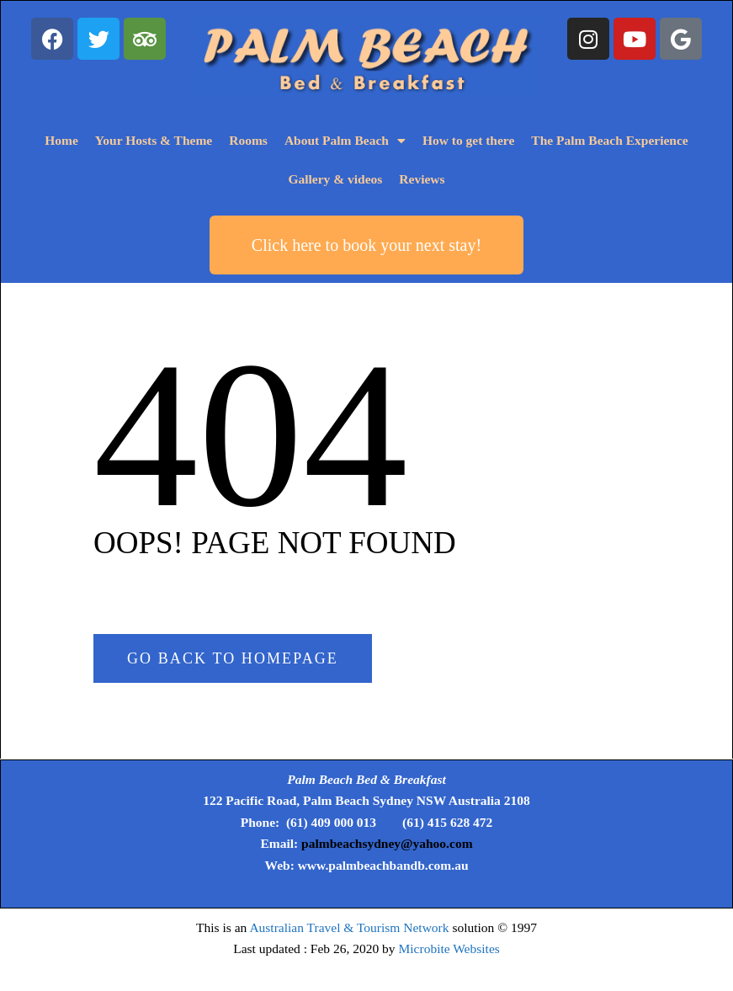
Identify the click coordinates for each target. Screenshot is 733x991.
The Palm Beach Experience (609, 140)
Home (61, 140)
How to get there (468, 140)
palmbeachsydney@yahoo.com (386, 843)
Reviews (421, 179)
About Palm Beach (345, 141)
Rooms (248, 140)
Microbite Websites (449, 948)
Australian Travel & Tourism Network (349, 927)
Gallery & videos (335, 179)
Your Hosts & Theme (153, 140)
